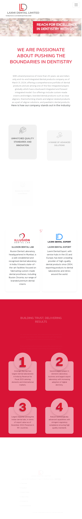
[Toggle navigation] (76, 5)
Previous (2, 260)
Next (79, 260)
